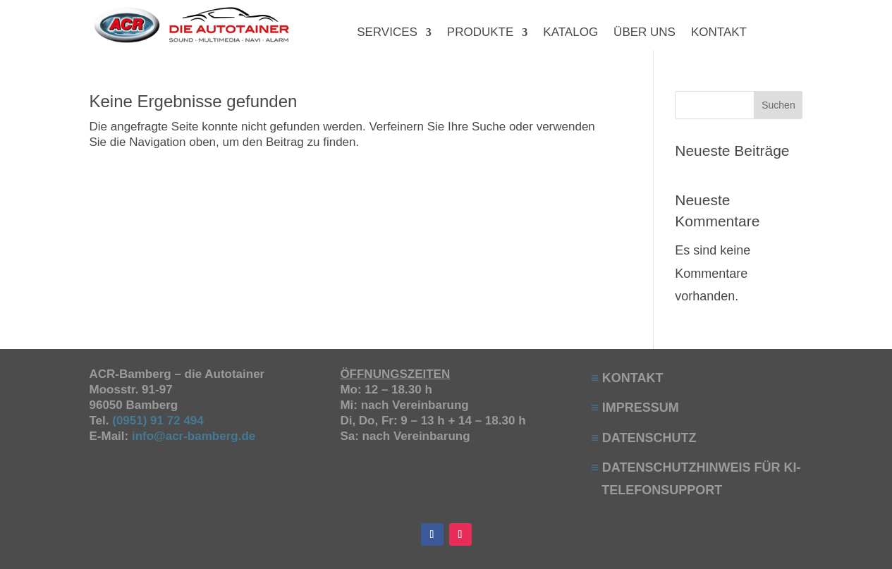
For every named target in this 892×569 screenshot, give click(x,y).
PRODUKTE (480, 33)
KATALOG (570, 33)
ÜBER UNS (644, 33)
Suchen (778, 105)
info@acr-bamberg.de (193, 436)
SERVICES (387, 33)
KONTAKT (719, 33)
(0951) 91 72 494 (159, 420)
